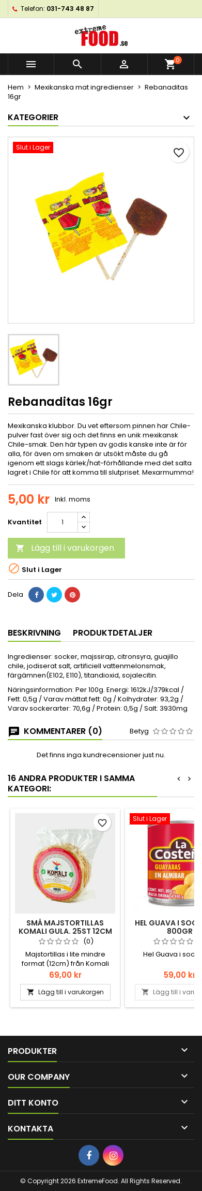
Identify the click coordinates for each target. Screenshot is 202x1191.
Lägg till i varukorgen (64, 548)
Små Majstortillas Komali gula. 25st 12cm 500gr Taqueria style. (65, 931)
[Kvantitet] (62, 522)
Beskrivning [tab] (34, 633)
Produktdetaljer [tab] (112, 633)
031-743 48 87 (70, 8)
